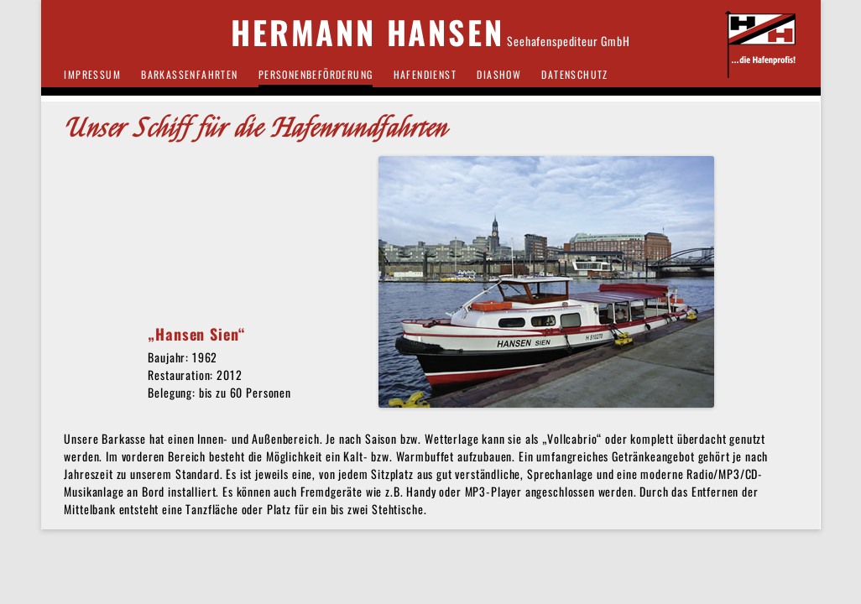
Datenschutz (574, 74)
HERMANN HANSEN (367, 32)
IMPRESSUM (92, 74)
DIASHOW (499, 74)
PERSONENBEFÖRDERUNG (315, 74)
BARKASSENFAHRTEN (189, 74)
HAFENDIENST (425, 74)
